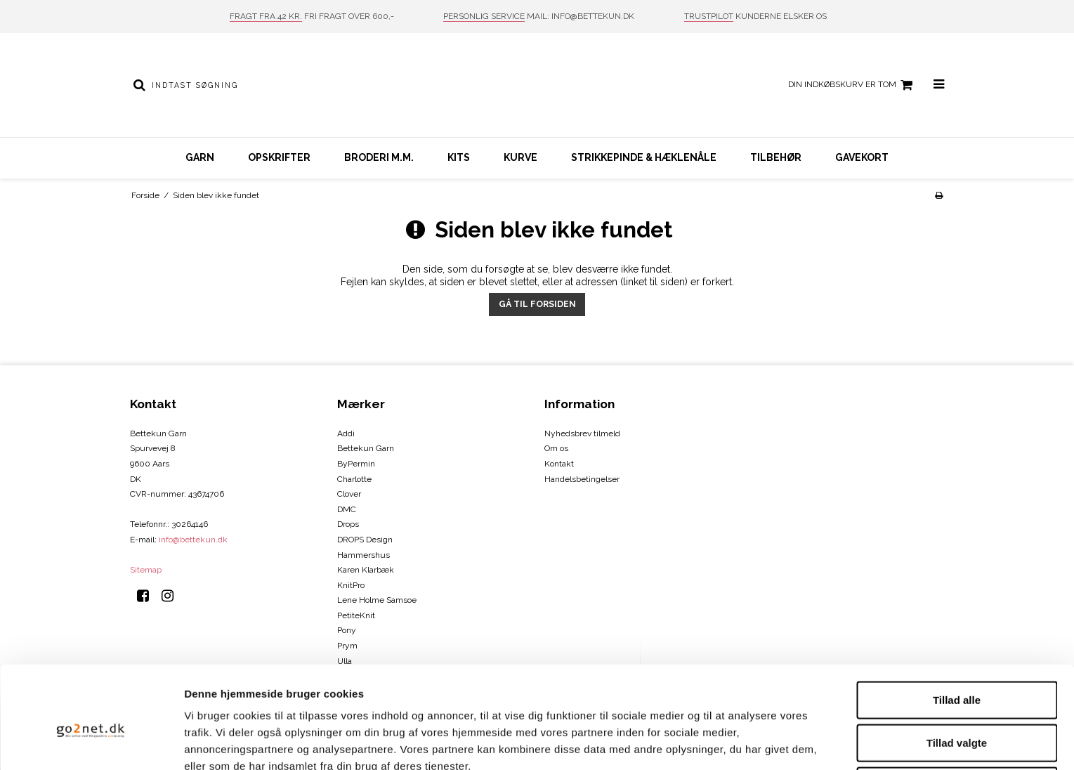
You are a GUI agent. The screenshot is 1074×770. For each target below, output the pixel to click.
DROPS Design (365, 539)
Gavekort (862, 157)
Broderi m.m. (379, 157)
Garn (199, 157)
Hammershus (363, 555)
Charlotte (354, 479)
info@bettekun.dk (193, 539)
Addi (346, 433)
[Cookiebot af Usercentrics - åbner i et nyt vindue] (91, 742)
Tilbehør (775, 157)
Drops (348, 524)
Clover (349, 494)
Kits (458, 157)
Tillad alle (957, 631)
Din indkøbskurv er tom (852, 85)
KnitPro (351, 585)
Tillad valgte (956, 673)
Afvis (957, 716)
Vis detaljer (730, 742)
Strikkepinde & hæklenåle (643, 157)
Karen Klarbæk (365, 570)
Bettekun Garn (365, 448)
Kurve (520, 157)
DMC (346, 509)
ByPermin (356, 464)
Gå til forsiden (537, 304)
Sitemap (146, 570)
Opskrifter (279, 157)
